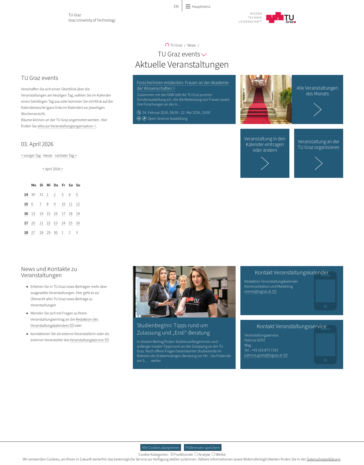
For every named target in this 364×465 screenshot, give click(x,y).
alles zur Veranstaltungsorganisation (65, 126)
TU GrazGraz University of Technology (91, 17)
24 (63, 223)
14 (26, 194)
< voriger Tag (31, 155)
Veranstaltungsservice (87, 339)
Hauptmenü (197, 6)
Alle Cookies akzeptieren (161, 447)
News (191, 45)
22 (48, 223)
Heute (47, 155)
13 (33, 213)
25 (70, 223)
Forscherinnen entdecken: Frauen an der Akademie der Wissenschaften (183, 85)
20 (33, 223)
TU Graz (173, 45)
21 (41, 223)
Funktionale (182, 454)
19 (78, 213)
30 (56, 232)
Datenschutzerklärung (323, 459)
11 (70, 204)
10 (63, 204)
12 (78, 204)
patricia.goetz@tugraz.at (263, 355)
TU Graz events (182, 53)
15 (26, 204)
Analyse (202, 454)
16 (26, 213)
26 (78, 223)
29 (48, 232)
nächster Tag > (66, 155)
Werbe (219, 454)
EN (176, 6)
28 (41, 232)
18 (70, 213)
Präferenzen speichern (202, 447)
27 (33, 232)
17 (63, 213)
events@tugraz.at (257, 291)
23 (56, 223)
